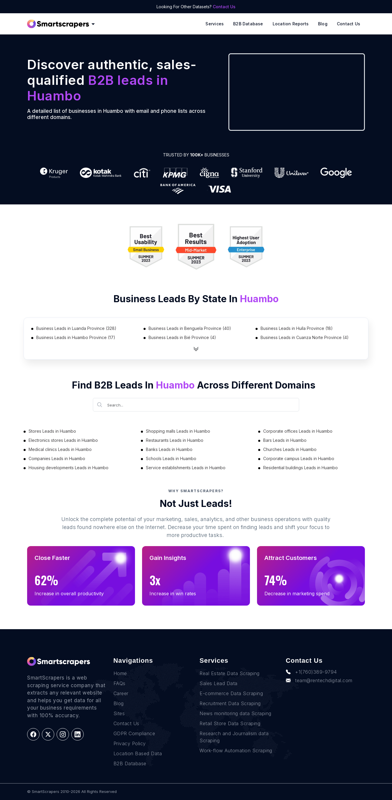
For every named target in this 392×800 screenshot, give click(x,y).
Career (121, 693)
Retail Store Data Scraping (230, 723)
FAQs (119, 683)
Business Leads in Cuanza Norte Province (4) (305, 337)
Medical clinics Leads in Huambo (60, 449)
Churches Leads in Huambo (290, 449)
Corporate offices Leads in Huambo (297, 431)
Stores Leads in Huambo (52, 431)
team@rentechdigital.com (319, 680)
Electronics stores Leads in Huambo (63, 440)
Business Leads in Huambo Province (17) (75, 337)
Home (120, 673)
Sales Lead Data (219, 683)
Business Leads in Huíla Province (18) (297, 328)
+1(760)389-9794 (311, 671)
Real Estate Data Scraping (230, 673)
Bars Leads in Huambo (285, 440)
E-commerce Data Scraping (231, 693)
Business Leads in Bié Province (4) (182, 337)
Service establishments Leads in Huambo (185, 467)
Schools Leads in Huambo (171, 458)
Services (214, 23)
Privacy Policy (129, 743)
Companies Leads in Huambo (57, 458)
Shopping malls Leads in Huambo (178, 431)
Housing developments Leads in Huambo (68, 467)
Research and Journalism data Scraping (234, 736)
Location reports (291, 23)
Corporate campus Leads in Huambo (298, 458)
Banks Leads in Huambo (169, 449)
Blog (322, 23)
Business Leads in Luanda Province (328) (76, 328)
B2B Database (248, 23)
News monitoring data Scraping (235, 713)
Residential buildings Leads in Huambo (300, 467)
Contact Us (224, 6)
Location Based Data (137, 753)
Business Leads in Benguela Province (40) (190, 328)
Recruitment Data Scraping (230, 703)
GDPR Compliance (134, 733)
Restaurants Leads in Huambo (174, 440)
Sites (119, 713)
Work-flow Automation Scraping (236, 750)
